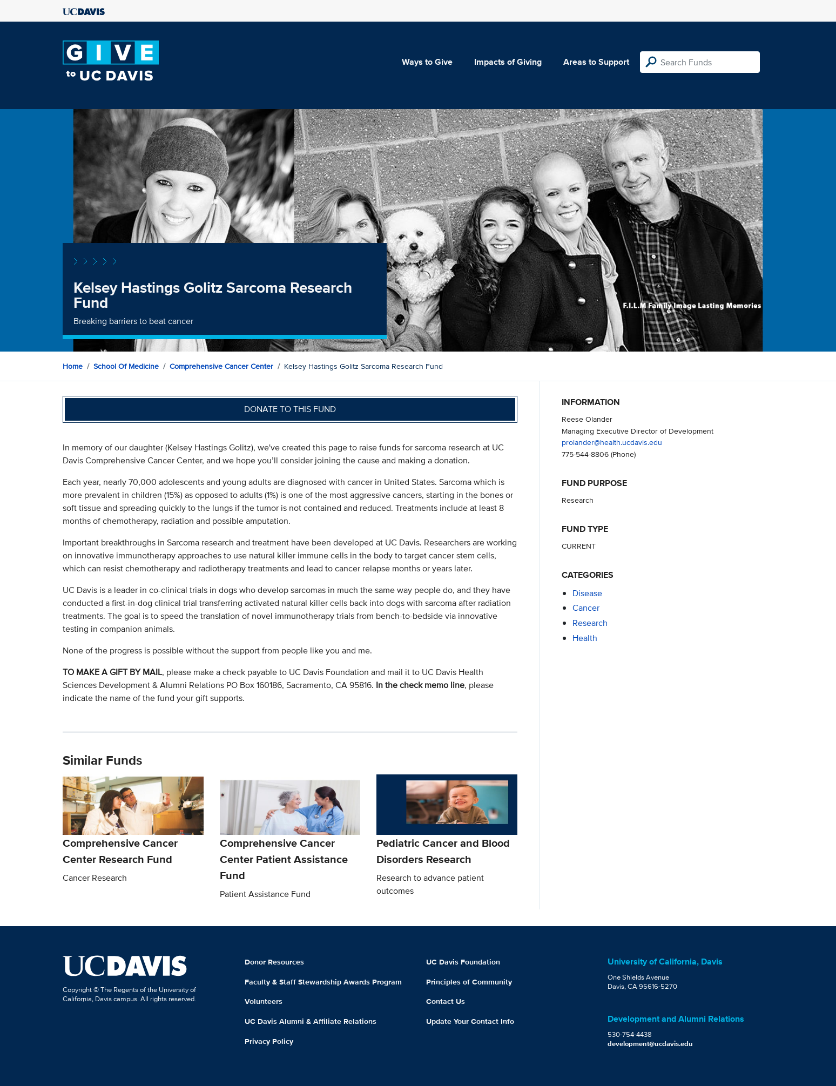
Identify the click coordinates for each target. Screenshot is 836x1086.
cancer (585, 608)
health (584, 638)
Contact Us (445, 1001)
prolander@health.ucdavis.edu (612, 442)
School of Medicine (126, 366)
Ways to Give (427, 62)
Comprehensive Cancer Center (221, 366)
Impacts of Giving (508, 62)
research (590, 623)
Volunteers (263, 1001)
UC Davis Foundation (463, 961)
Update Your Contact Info (470, 1021)
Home (73, 366)
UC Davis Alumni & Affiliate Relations (310, 1021)
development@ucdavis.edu (650, 1043)
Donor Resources (274, 961)
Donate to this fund (290, 409)
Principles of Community (469, 981)
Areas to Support (596, 62)
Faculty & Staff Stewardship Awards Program (323, 981)
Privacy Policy (269, 1041)
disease (587, 593)
